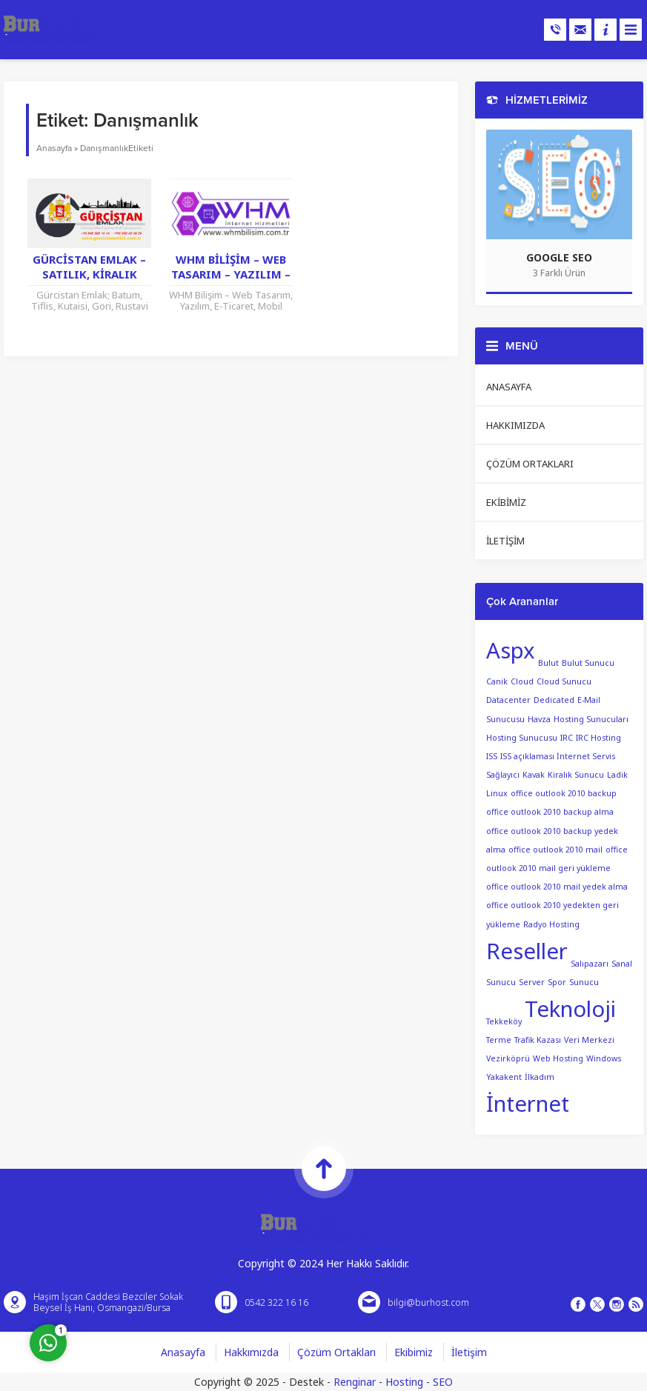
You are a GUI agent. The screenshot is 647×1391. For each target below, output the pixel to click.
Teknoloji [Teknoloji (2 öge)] (570, 1009)
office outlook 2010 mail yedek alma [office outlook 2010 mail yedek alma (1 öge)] (557, 886)
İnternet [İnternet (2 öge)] (527, 1103)
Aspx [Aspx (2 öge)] (510, 650)
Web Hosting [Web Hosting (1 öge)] (558, 1058)
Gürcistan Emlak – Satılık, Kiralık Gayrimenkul (89, 274)
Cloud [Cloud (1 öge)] (522, 681)
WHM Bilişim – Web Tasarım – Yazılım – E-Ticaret (231, 274)
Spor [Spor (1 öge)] (557, 982)
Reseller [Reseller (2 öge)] (527, 951)
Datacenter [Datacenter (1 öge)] (508, 700)
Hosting (404, 1382)
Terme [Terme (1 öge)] (498, 1040)
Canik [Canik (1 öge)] (497, 681)
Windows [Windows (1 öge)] (603, 1058)
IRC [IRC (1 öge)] (566, 738)
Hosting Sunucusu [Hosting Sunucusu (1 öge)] (521, 738)
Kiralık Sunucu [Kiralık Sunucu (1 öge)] (576, 775)
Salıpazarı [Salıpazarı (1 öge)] (589, 963)
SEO (443, 1382)
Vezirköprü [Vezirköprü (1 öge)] (508, 1058)
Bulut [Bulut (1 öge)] (548, 663)
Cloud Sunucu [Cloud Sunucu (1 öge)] (564, 681)
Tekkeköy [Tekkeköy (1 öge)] (504, 1020)
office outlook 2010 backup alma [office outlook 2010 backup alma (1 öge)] (550, 812)
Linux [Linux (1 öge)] (497, 793)
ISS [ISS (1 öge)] (491, 756)
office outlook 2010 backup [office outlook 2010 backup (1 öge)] (564, 793)
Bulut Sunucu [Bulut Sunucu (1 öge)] (588, 663)
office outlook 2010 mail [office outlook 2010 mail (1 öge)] (555, 849)
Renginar (355, 1382)
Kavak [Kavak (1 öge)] (533, 775)
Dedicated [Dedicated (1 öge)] (554, 700)
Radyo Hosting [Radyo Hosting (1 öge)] (551, 924)
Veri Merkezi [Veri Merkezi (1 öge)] (589, 1040)
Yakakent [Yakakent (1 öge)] (504, 1077)
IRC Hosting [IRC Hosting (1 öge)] (598, 738)
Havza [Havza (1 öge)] (539, 719)
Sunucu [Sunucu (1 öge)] (584, 982)
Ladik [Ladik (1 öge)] (617, 775)
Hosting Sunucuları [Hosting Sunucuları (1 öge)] (591, 719)
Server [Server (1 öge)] (532, 982)
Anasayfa (54, 148)
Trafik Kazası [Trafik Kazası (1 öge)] (537, 1040)
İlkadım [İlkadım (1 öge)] (539, 1077)
